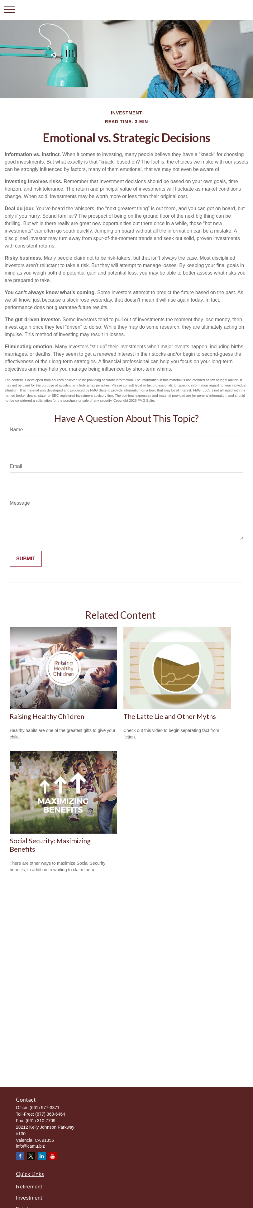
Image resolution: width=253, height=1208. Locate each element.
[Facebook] (20, 1156)
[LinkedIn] (42, 1156)
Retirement (29, 1186)
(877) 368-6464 (50, 1114)
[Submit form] (26, 559)
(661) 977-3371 (45, 1107)
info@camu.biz (30, 1146)
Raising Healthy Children (47, 716)
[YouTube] (53, 1156)
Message (20, 503)
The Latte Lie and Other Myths (169, 716)
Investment (29, 1198)
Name (16, 429)
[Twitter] (31, 1156)
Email (16, 466)
